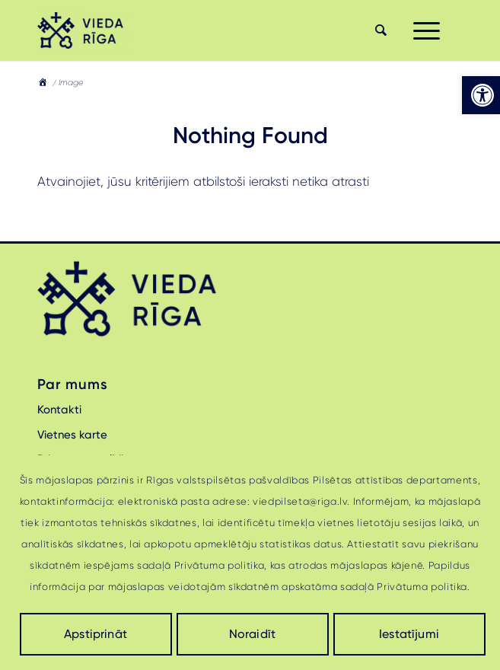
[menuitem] (379, 30)
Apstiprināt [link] (95, 634)
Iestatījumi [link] (409, 634)
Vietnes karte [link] (72, 435)
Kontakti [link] (59, 409)
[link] (481, 95)
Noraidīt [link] (252, 634)
